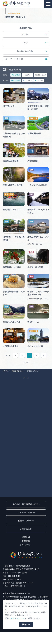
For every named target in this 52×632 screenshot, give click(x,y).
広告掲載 (26, 541)
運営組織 (26, 537)
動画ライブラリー (26, 521)
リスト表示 (27, 80)
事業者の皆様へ (17, 371)
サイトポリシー (26, 545)
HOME (5, 371)
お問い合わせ (26, 529)
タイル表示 (15, 80)
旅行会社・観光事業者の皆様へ (26, 504)
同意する (26, 624)
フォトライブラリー (26, 512)
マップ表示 (39, 80)
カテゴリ (34, 34)
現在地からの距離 (32, 51)
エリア (34, 43)
